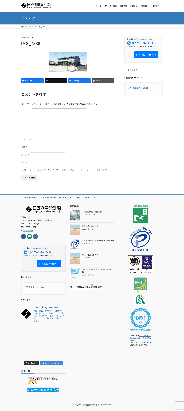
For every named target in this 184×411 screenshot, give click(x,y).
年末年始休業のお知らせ (92, 211)
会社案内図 (133, 69)
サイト (24, 162)
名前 (24, 147)
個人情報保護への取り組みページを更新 (98, 240)
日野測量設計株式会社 (138, 87)
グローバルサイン (145, 336)
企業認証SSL (135, 338)
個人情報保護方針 (30, 197)
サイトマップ (89, 197)
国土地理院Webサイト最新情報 (86, 287)
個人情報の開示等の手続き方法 (53, 197)
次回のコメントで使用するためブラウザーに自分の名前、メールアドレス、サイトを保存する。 (67, 169)
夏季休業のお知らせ (90, 226)
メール (25, 154)
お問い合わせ (75, 197)
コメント (26, 139)
